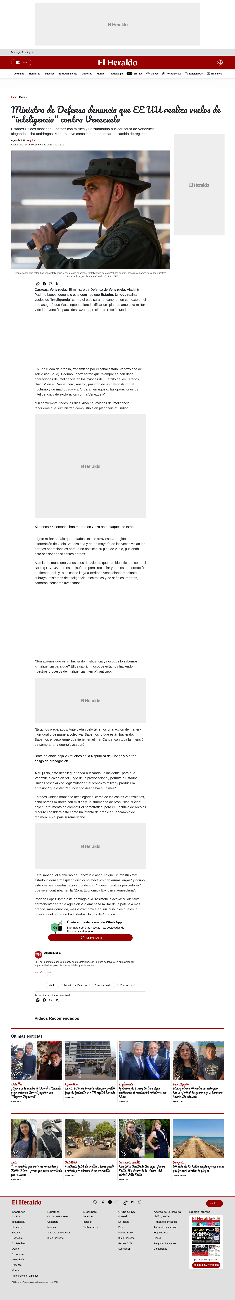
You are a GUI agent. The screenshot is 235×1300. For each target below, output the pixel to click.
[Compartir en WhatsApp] (37, 284)
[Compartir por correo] (50, 284)
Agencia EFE (23, 140)
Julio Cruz (124, 1102)
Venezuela (126, 985)
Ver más (44, 972)
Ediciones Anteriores (206, 1265)
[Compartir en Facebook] (44, 284)
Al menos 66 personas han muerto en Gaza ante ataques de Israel (84, 527)
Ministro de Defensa (75, 985)
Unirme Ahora (94, 938)
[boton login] (220, 62)
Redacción (16, 1102)
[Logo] (118, 62)
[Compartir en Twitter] (57, 284)
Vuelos (52, 985)
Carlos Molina (179, 1176)
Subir (215, 1203)
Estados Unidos (103, 985)
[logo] (28, 1202)
